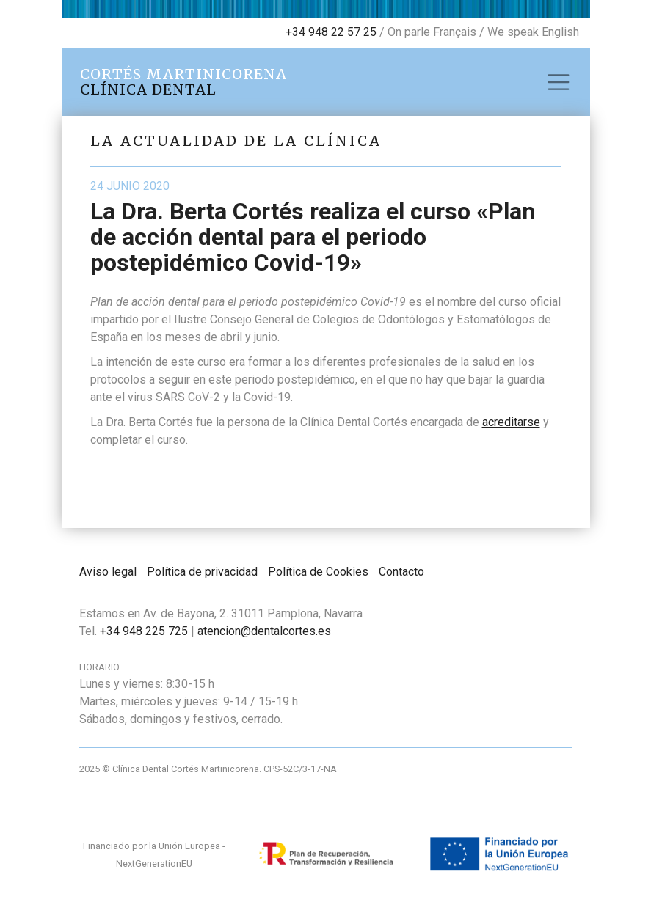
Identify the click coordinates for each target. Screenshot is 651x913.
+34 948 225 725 (144, 631)
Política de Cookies (318, 572)
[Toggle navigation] (558, 82)
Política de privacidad (202, 572)
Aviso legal (108, 572)
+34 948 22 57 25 (331, 32)
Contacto (401, 572)
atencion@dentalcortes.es (264, 631)
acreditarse (511, 422)
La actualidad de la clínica (236, 141)
